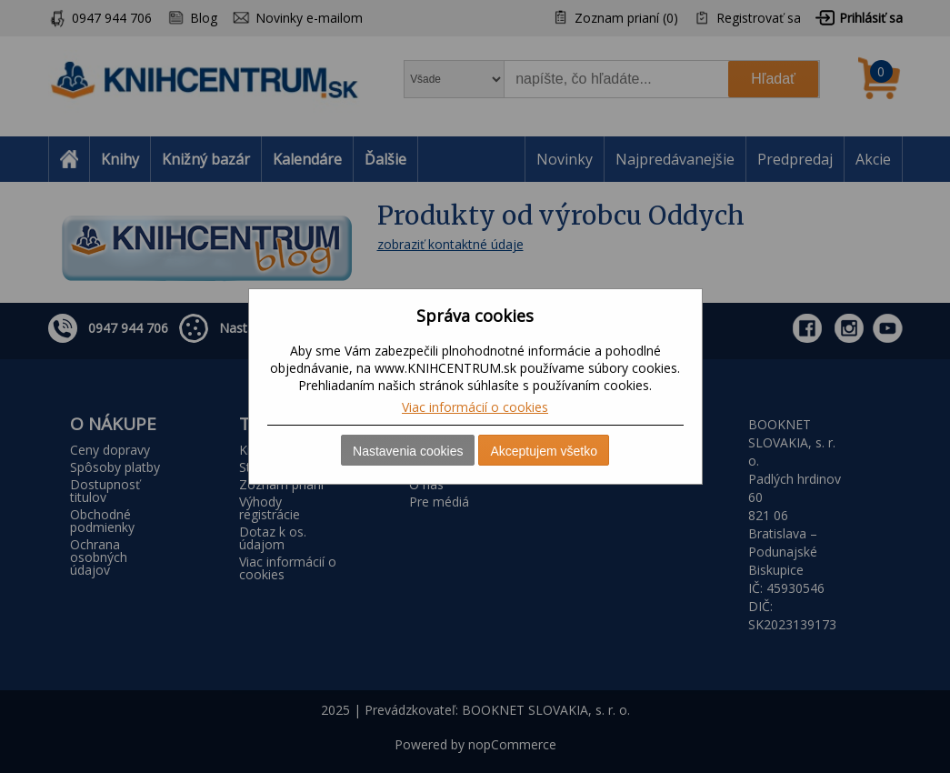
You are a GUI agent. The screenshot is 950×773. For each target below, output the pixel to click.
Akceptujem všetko (543, 451)
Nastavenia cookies (408, 451)
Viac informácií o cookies (475, 407)
